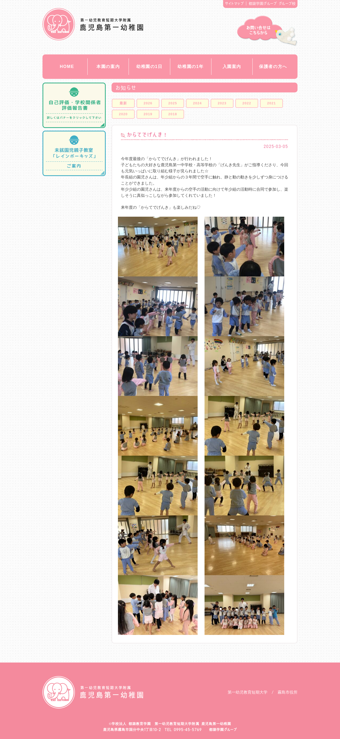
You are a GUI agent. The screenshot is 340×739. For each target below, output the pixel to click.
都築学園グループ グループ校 (272, 3)
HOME (67, 66)
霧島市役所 (288, 692)
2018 (172, 114)
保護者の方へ (273, 66)
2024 (197, 103)
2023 (222, 103)
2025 (172, 103)
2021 (271, 103)
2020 (123, 114)
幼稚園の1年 (190, 66)
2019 (148, 114)
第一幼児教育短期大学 (247, 692)
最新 (123, 103)
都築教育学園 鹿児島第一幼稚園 (92, 24)
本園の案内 (108, 66)
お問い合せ (267, 31)
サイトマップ (234, 3)
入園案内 (232, 66)
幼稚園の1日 (149, 66)
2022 (247, 103)
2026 (148, 103)
